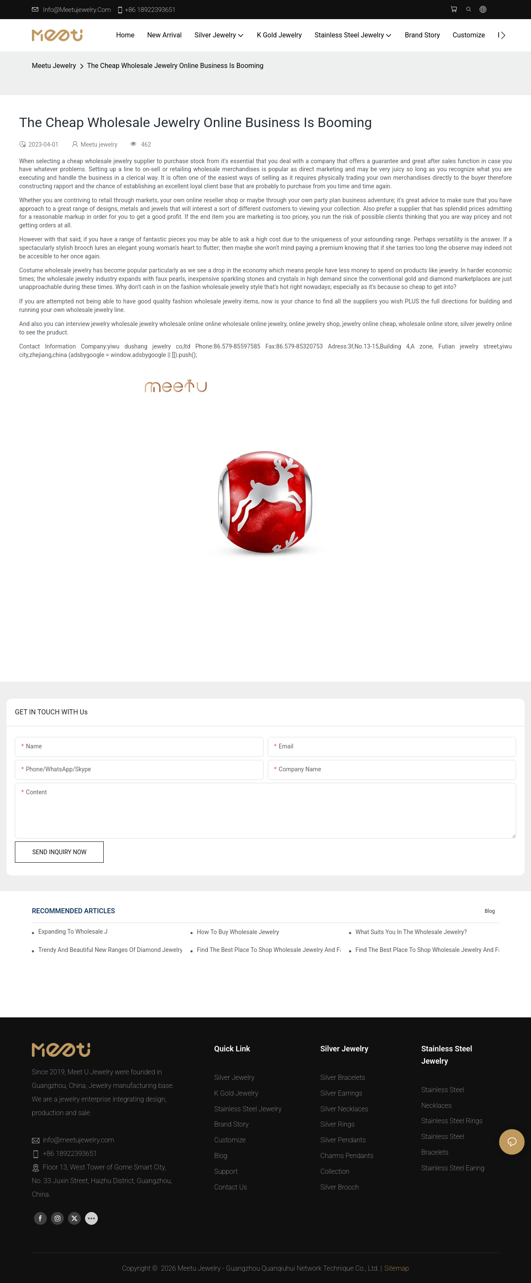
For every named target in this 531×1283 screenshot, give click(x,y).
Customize (230, 1140)
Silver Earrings (342, 1093)
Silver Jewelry (234, 1077)
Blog (490, 911)
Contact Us (230, 1187)
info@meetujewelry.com (77, 10)
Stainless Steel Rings (452, 1121)
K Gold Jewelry (236, 1093)
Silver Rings (338, 1124)
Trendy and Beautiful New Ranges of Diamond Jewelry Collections (110, 949)
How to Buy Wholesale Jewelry (238, 932)
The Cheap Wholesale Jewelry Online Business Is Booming (175, 66)
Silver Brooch (340, 1187)
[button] (503, 35)
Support (226, 1171)
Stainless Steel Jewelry (248, 1109)
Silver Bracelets (343, 1077)
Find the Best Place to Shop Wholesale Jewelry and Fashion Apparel (269, 949)
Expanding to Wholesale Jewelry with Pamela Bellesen (73, 931)
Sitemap (396, 1268)
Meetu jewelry (54, 66)
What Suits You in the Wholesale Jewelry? (411, 932)
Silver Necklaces (345, 1109)
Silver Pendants (343, 1140)
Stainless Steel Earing (453, 1168)
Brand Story (231, 1124)
